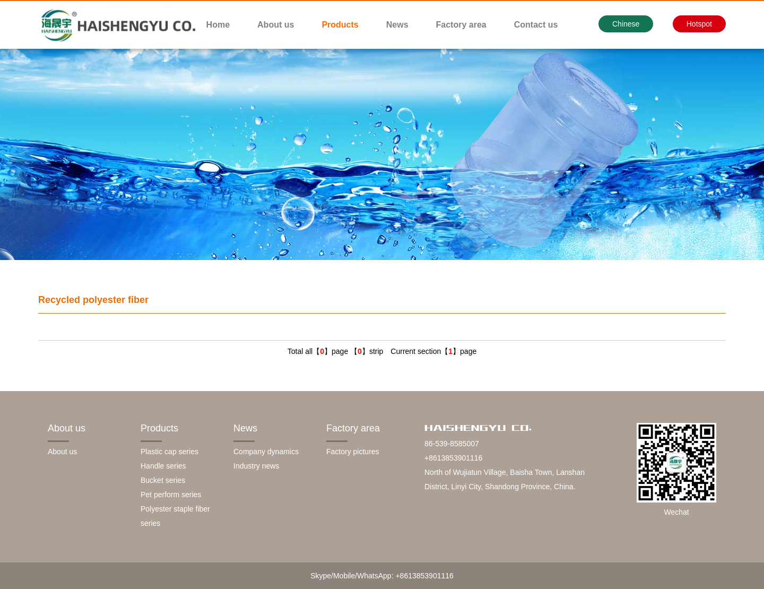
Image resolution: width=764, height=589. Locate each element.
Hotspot (699, 24)
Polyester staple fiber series (175, 516)
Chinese (625, 24)
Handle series (163, 466)
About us (275, 24)
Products (340, 24)
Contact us (536, 24)
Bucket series (163, 480)
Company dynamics (266, 451)
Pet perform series (171, 494)
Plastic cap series (169, 451)
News (397, 24)
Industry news (256, 466)
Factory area (461, 24)
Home (218, 24)
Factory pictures (352, 451)
